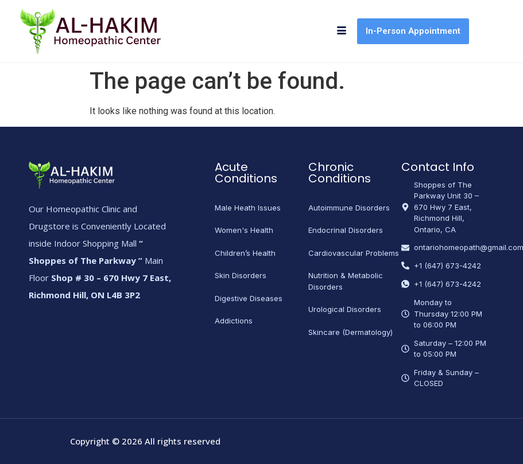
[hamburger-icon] (341, 31)
